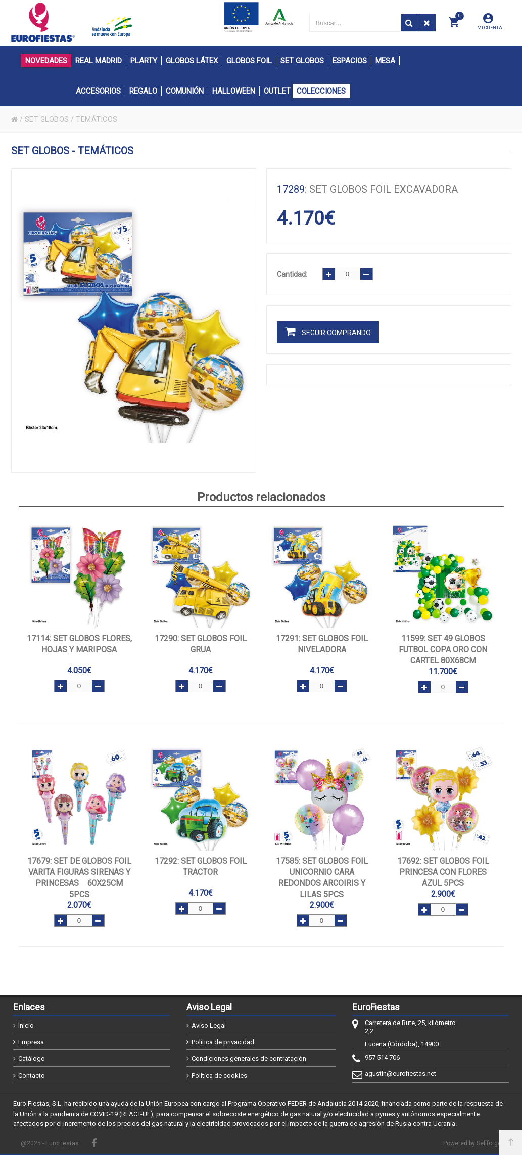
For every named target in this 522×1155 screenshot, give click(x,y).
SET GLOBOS (47, 119)
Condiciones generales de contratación (249, 1058)
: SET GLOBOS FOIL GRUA (201, 644)
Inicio (26, 1025)
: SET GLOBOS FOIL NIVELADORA (322, 644)
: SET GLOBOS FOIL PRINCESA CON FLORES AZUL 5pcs (443, 872)
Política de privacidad (223, 1042)
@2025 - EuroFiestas (50, 1143)
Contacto (31, 1075)
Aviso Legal (209, 1025)
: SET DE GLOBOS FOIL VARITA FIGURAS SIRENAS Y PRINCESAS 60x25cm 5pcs (79, 877)
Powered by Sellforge (472, 1143)
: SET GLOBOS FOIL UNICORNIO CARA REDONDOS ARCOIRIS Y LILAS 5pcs (322, 877)
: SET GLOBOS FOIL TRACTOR (201, 866)
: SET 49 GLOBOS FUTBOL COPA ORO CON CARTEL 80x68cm (443, 649)
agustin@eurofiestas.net (400, 1073)
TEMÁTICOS (97, 119)
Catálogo (31, 1058)
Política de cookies (219, 1075)
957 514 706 (382, 1057)
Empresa (31, 1042)
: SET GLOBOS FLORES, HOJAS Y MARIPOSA (79, 644)
